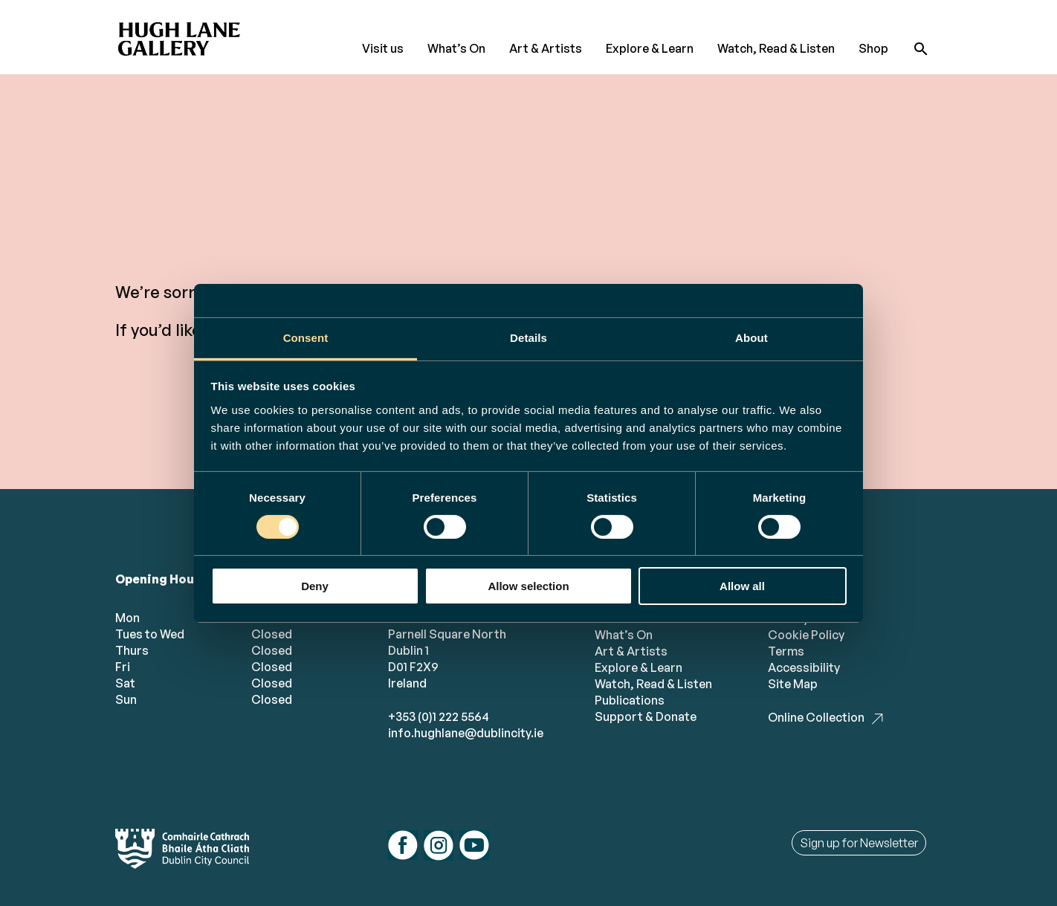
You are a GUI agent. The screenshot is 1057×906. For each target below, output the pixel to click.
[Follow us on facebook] (403, 847)
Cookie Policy (806, 634)
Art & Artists (545, 48)
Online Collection (816, 717)
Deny (315, 586)
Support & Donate (645, 716)
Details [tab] (528, 337)
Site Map (793, 683)
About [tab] (751, 337)
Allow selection (528, 586)
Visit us (383, 48)
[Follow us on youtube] (474, 847)
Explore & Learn (650, 48)
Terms (786, 651)
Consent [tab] (306, 337)
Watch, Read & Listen (776, 48)
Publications (630, 700)
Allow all (742, 586)
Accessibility (804, 667)
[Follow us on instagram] (438, 847)
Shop (873, 48)
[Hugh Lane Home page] (182, 34)
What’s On (456, 48)
